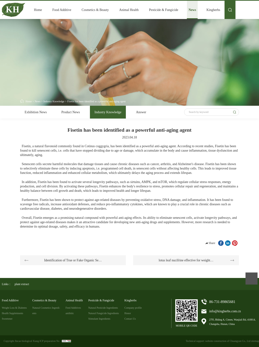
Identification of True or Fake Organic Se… (73, 260)
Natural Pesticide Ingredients (103, 307)
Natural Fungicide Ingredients (103, 313)
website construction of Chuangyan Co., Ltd (227, 341)
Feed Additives (73, 307)
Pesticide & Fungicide (163, 10)
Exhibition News (36, 112)
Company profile (133, 307)
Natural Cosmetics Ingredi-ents (46, 310)
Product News (70, 112)
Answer (141, 112)
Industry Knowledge (53, 101)
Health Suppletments (12, 313)
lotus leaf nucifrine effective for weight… (186, 260)
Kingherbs (213, 10)
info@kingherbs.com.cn (225, 311)
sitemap (255, 341)
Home (38, 10)
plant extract (22, 284)
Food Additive (61, 10)
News (192, 10)
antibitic (69, 313)
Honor (127, 313)
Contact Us (130, 318)
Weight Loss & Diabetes (14, 307)
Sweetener (7, 318)
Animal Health (129, 10)
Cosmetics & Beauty (95, 10)
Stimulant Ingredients (99, 318)
